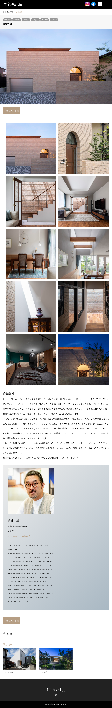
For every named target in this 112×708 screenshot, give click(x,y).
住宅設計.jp (56, 689)
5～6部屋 (54, 20)
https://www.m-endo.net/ (19, 536)
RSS (56, 695)
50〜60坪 (45, 20)
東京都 (9, 634)
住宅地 (26, 20)
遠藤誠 (16, 20)
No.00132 (7, 20)
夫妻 (35, 20)
